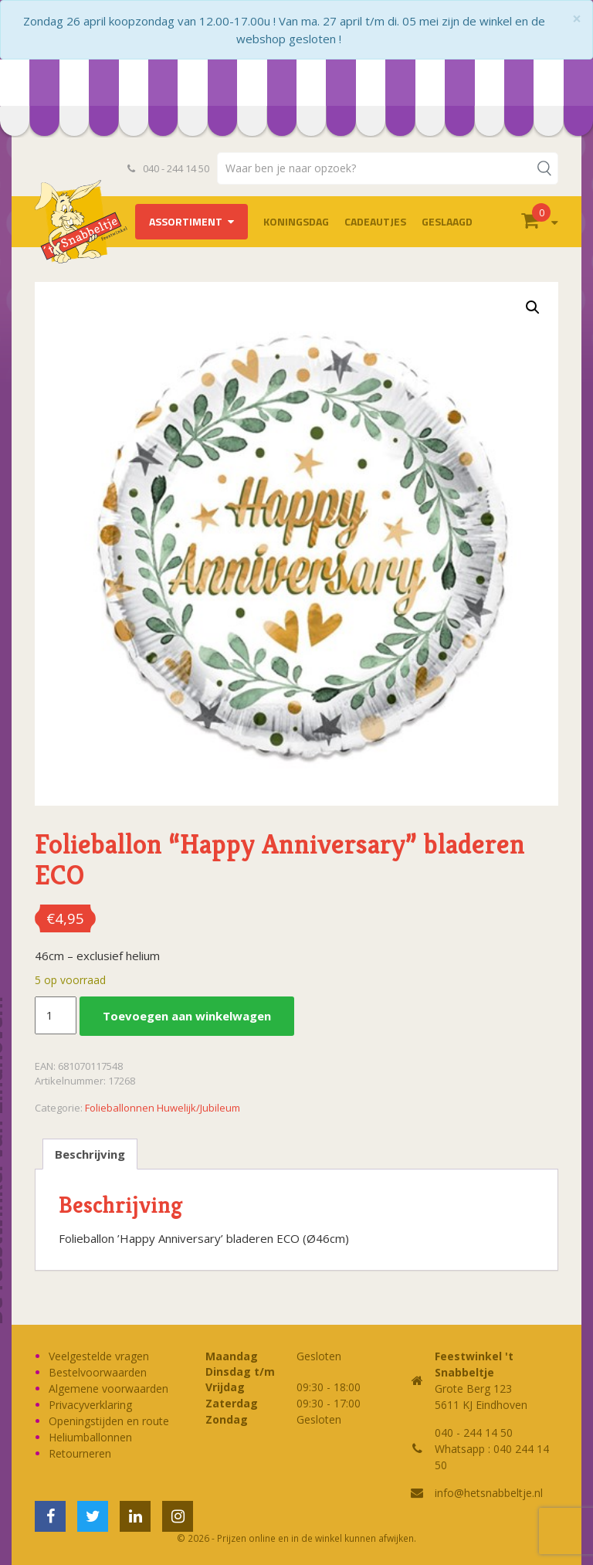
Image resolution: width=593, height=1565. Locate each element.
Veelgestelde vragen (99, 1356)
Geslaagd (447, 221)
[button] (533, 307)
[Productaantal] (55, 1015)
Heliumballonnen (90, 1437)
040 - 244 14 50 (168, 168)
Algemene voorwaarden (108, 1388)
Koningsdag (296, 221)
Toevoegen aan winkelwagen (187, 1016)
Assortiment (185, 221)
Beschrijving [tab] (90, 1154)
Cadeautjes (375, 221)
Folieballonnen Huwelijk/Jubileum (162, 1108)
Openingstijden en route (109, 1421)
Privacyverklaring (90, 1404)
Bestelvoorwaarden (98, 1372)
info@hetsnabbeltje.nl (489, 1492)
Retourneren (80, 1453)
